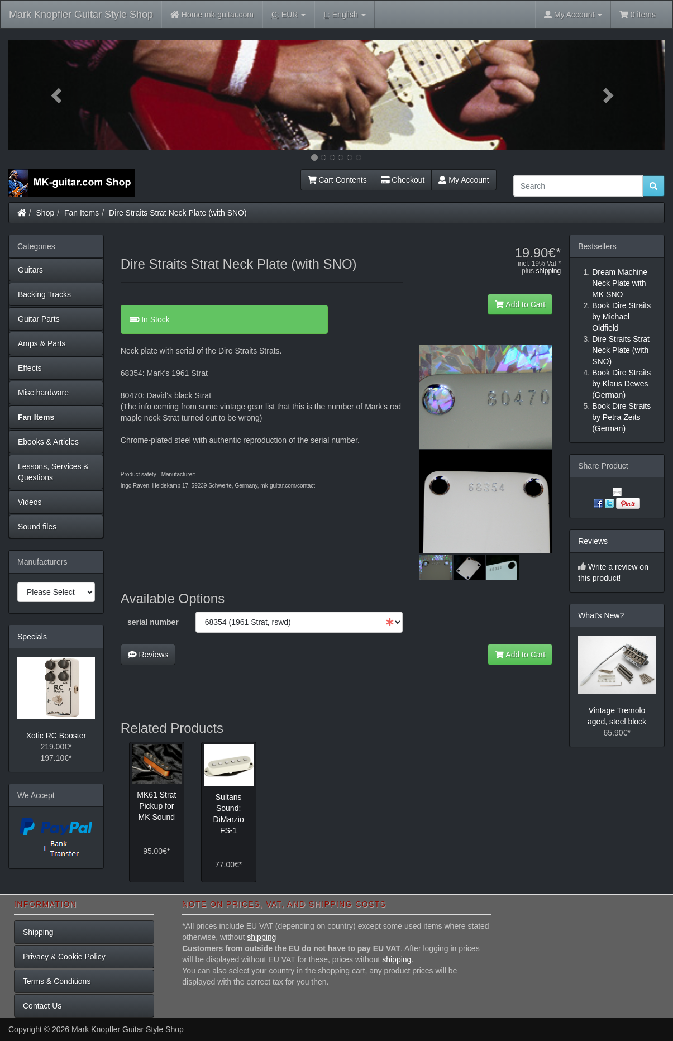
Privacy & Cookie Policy (64, 956)
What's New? (601, 615)
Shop (45, 212)
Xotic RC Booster (56, 735)
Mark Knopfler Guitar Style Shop (81, 14)
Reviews (148, 654)
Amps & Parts (42, 343)
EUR (288, 15)
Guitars (30, 269)
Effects (30, 368)
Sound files (37, 526)
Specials (32, 636)
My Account (463, 179)
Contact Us (42, 1005)
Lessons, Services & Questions (53, 472)
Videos (30, 502)
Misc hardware (43, 392)
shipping (548, 271)
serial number (153, 622)
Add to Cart (520, 304)
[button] (57, 95)
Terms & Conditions (56, 981)
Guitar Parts (39, 318)
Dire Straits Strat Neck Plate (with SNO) (178, 212)
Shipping (38, 932)
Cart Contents (337, 179)
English (344, 15)
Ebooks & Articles (48, 441)
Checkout (403, 179)
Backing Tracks (44, 294)
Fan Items (81, 212)
